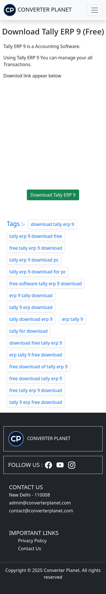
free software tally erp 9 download (45, 283)
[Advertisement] (53, 137)
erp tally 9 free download (35, 355)
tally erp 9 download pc (34, 260)
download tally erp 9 (52, 224)
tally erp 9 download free (35, 236)
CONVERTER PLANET (37, 10)
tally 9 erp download (31, 307)
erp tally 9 (72, 319)
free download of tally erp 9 (38, 367)
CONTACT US (26, 487)
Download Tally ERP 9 (53, 195)
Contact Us (29, 548)
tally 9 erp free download (35, 402)
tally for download (28, 331)
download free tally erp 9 (35, 343)
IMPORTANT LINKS (34, 533)
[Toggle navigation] (95, 10)
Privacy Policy (32, 541)
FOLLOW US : (25, 465)
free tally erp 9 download (35, 248)
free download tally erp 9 (35, 378)
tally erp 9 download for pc (37, 272)
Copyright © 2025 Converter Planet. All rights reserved (53, 573)
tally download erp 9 (31, 319)
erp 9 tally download (31, 295)
